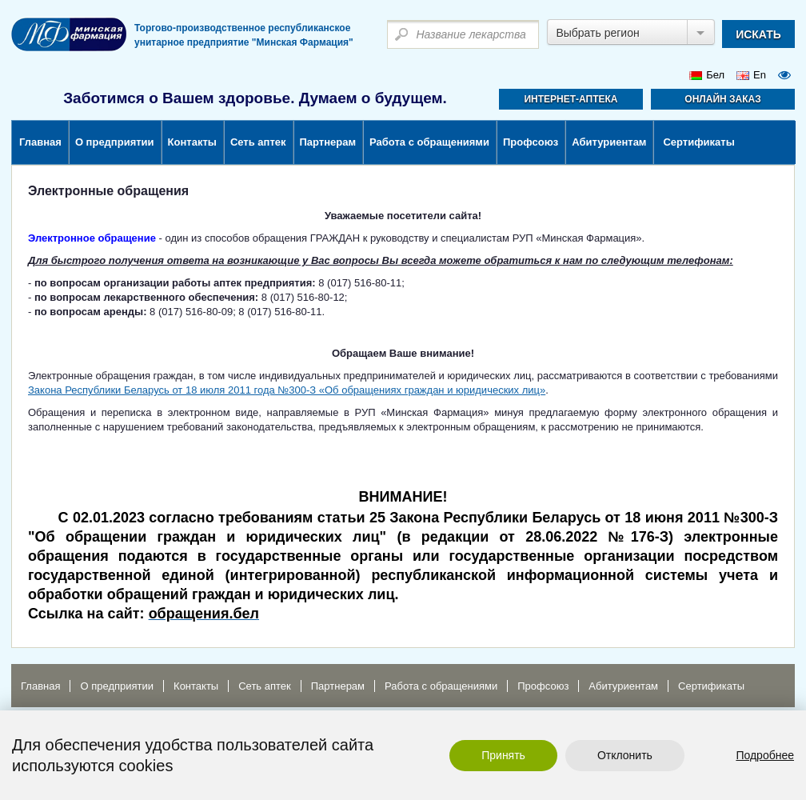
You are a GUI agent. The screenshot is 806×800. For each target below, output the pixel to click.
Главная (40, 142)
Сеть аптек (258, 142)
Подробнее (765, 755)
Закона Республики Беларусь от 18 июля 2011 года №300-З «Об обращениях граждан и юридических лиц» (286, 390)
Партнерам (328, 142)
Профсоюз (530, 142)
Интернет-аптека (570, 99)
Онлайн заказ (722, 99)
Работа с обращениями (429, 142)
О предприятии (114, 142)
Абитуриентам (609, 142)
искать (758, 34)
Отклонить (624, 755)
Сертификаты (698, 142)
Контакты (192, 142)
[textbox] (463, 34)
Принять (503, 755)
